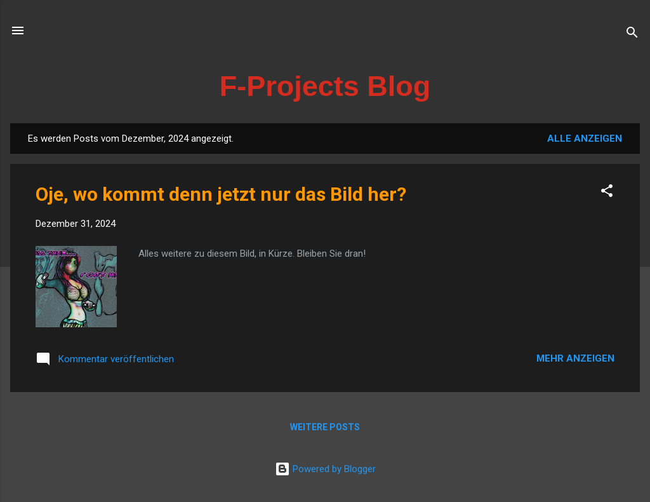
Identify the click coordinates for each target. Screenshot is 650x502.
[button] (606, 193)
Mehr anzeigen (575, 358)
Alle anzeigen (584, 138)
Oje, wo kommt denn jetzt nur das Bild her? (221, 194)
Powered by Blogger (325, 469)
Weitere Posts (325, 427)
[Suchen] (632, 34)
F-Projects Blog (325, 86)
